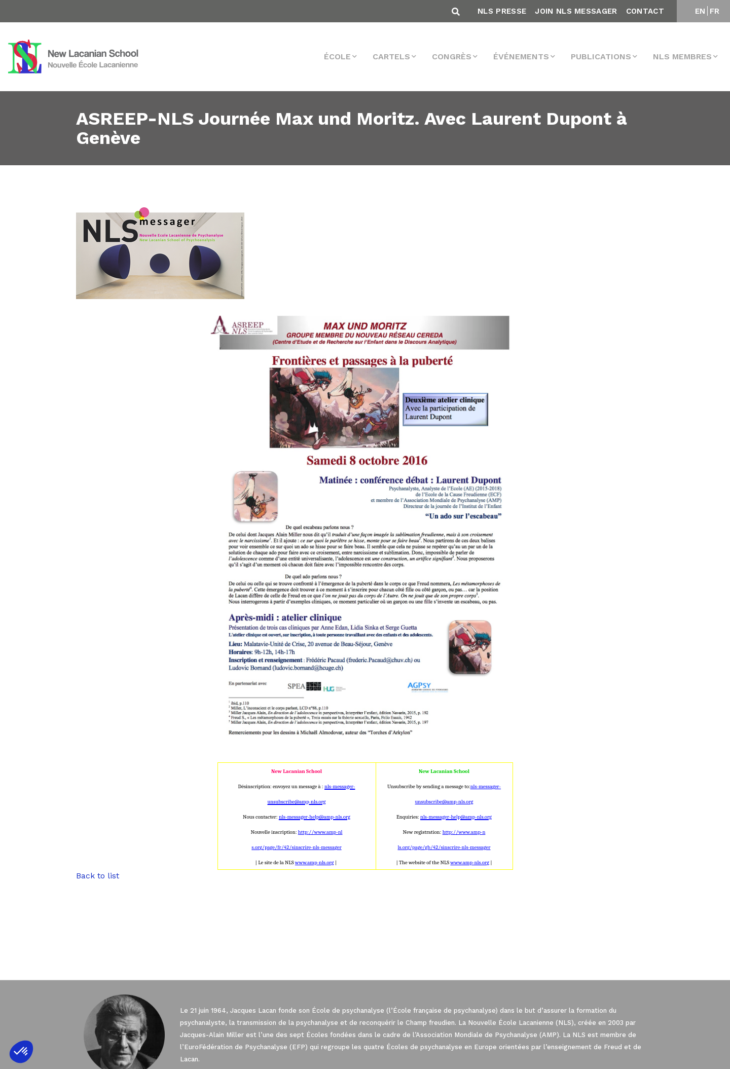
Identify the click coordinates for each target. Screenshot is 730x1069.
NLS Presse (502, 11)
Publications (601, 56)
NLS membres (682, 56)
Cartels (391, 56)
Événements (521, 56)
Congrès (451, 56)
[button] (21, 1052)
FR (715, 11)
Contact (645, 11)
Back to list (97, 875)
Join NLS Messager (576, 11)
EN (700, 11)
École (337, 56)
